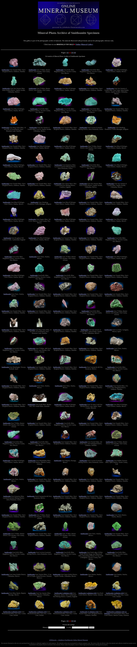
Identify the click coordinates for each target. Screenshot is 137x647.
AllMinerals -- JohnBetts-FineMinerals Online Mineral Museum (68, 640)
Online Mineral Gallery (84, 44)
